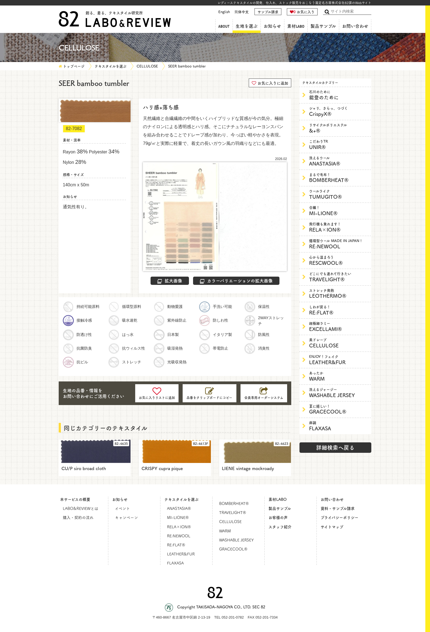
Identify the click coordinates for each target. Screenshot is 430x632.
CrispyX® (339, 111)
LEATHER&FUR (339, 360)
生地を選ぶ (247, 26)
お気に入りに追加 (270, 83)
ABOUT (224, 26)
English (224, 11)
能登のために (339, 95)
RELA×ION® (339, 227)
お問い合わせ (355, 26)
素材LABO (295, 26)
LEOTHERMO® (339, 293)
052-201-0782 (233, 617)
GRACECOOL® (339, 409)
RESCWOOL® (339, 260)
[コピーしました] (210, 393)
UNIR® (339, 144)
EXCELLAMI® (339, 326)
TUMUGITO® (339, 194)
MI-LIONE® (339, 211)
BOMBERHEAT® (339, 178)
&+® (339, 128)
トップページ (73, 66)
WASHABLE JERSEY (339, 392)
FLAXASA (339, 426)
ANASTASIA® (339, 161)
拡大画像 (169, 280)
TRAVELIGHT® (339, 277)
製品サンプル (323, 26)
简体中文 (241, 11)
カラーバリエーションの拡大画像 (236, 280)
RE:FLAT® (339, 310)
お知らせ (272, 26)
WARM (339, 376)
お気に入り (302, 11)
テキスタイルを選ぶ (110, 66)
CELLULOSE (147, 66)
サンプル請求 (268, 11)
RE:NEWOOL (339, 244)
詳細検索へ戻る (335, 447)
